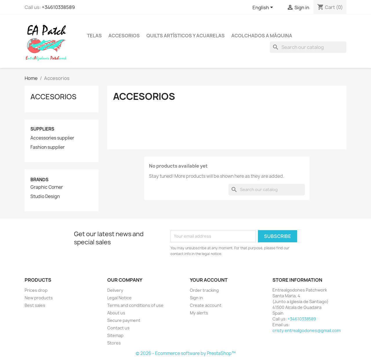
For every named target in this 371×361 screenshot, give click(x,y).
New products (39, 297)
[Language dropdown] (263, 7)
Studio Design (45, 196)
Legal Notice (119, 297)
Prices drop (36, 290)
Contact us (118, 328)
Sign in (196, 297)
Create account (205, 305)
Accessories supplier (52, 138)
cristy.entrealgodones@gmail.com (306, 330)
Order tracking (204, 290)
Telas (94, 35)
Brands (39, 180)
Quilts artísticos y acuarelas (185, 35)
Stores (114, 343)
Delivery (115, 290)
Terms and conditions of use (135, 305)
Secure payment (123, 320)
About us (116, 313)
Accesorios (124, 35)
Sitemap (115, 335)
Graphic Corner (46, 187)
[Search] (308, 47)
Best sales (35, 305)
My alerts (199, 313)
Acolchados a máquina (261, 35)
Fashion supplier (47, 147)
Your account (209, 280)
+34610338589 (58, 7)
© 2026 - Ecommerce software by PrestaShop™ (186, 353)
